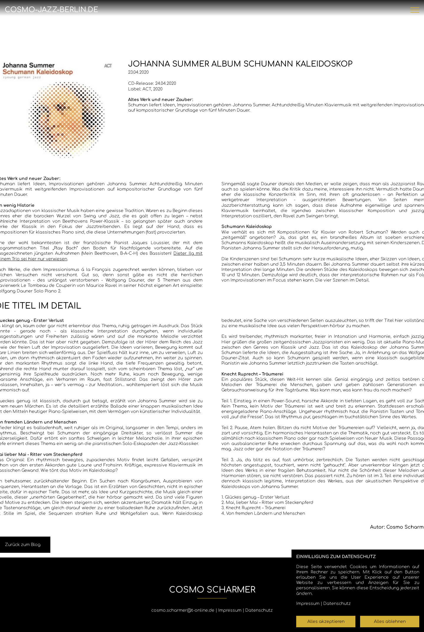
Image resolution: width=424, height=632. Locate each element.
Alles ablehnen (390, 621)
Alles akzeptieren (325, 621)
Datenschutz (259, 610)
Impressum (229, 610)
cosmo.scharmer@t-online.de (182, 610)
